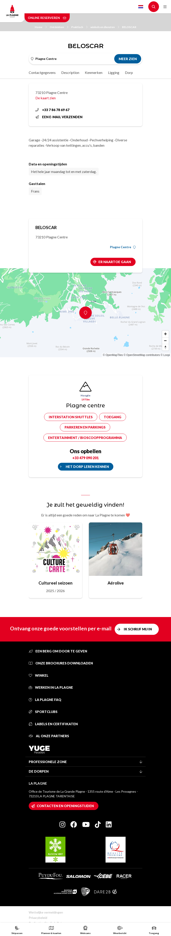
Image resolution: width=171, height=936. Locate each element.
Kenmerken (93, 72)
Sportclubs (43, 712)
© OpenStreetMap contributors (142, 355)
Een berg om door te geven (58, 651)
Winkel (38, 675)
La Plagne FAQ (45, 700)
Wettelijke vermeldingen (46, 912)
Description (70, 72)
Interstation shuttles (71, 417)
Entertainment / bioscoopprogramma (85, 438)
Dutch (140, 6)
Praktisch (79, 27)
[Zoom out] (165, 340)
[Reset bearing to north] (165, 347)
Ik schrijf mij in (138, 629)
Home (41, 27)
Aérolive (116, 582)
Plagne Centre (123, 247)
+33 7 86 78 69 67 (52, 110)
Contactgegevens (42, 72)
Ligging (113, 72)
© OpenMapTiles (113, 355)
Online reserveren (47, 18)
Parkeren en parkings (85, 427)
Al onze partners (49, 736)
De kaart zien (45, 98)
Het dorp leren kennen (87, 467)
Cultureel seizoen (55, 582)
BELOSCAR (129, 27)
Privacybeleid (38, 918)
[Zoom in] (165, 334)
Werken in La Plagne (51, 687)
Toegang (112, 417)
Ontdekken (59, 27)
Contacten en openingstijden (65, 806)
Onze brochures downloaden (61, 663)
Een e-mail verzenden (58, 117)
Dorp (129, 72)
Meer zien (128, 59)
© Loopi (165, 355)
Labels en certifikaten (53, 724)
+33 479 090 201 (85, 458)
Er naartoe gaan (114, 262)
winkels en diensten (104, 27)
